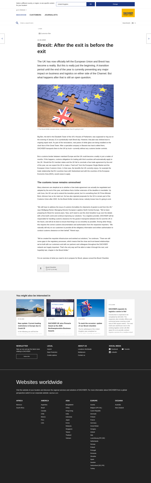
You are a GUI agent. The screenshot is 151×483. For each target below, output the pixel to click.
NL (100, 408)
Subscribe (27, 356)
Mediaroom (22, 15)
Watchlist (126, 23)
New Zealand (119, 408)
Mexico (43, 417)
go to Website (21, 10)
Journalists (52, 15)
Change (115, 4)
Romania (93, 453)
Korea (68, 423)
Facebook (113, 349)
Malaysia (68, 426)
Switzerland (94, 465)
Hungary (93, 429)
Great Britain (94, 426)
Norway (92, 444)
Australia (118, 405)
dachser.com (54, 393)
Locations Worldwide (85, 349)
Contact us (81, 355)
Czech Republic (95, 411)
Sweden (93, 462)
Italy (91, 435)
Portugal (93, 450)
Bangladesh (69, 405)
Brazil (43, 408)
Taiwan (68, 432)
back (39, 29)
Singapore (69, 429)
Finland (92, 417)
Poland (92, 447)
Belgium (93, 408)
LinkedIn (113, 352)
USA (42, 423)
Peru (42, 420)
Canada (43, 411)
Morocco (19, 405)
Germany (93, 423)
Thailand (68, 435)
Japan (68, 420)
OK (91, 4)
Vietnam (68, 438)
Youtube (126, 349)
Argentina (44, 405)
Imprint (49, 349)
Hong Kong (69, 411)
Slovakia (93, 456)
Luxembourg (94, 438)
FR (98, 408)
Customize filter (44, 34)
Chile (42, 414)
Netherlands (94, 441)
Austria (92, 405)
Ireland (92, 432)
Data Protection (52, 352)
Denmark (93, 414)
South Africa (20, 408)
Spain (92, 459)
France (92, 420)
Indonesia (69, 417)
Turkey (92, 468)
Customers (37, 15)
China (68, 408)
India (67, 414)
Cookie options (52, 355)
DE (103, 438)
